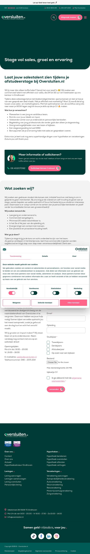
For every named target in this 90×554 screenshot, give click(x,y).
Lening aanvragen (13, 476)
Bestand (50, 358)
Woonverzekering (55, 484)
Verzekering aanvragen (57, 476)
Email (50, 313)
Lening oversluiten (13, 482)
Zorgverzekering (54, 493)
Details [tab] (45, 256)
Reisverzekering (54, 488)
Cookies (73, 551)
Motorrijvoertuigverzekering (59, 491)
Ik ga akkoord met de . (64, 379)
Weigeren (16, 303)
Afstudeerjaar (55, 349)
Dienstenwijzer (10, 551)
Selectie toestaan (45, 303)
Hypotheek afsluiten (56, 462)
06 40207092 (17, 168)
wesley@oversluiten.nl (27, 357)
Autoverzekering (54, 482)
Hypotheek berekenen (56, 456)
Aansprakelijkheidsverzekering (60, 479)
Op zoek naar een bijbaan (61, 353)
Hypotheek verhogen (56, 465)
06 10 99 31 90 (52, 8)
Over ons (9, 459)
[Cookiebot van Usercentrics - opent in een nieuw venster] (77, 249)
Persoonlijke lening (13, 484)
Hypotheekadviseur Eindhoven (18, 465)
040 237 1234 (66, 8)
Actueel (8, 462)
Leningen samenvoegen (15, 479)
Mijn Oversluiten (79, 8)
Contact (8, 456)
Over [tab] (74, 256)
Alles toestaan (73, 303)
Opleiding (51, 325)
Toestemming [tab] (15, 256)
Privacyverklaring (61, 551)
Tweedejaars (55, 342)
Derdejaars (54, 345)
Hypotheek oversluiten (57, 459)
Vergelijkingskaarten (25, 551)
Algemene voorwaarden (43, 551)
